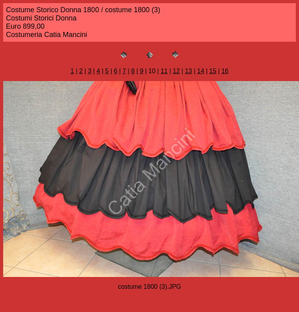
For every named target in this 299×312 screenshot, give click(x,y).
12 (176, 71)
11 (164, 71)
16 (224, 71)
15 (213, 71)
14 (200, 71)
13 (188, 71)
